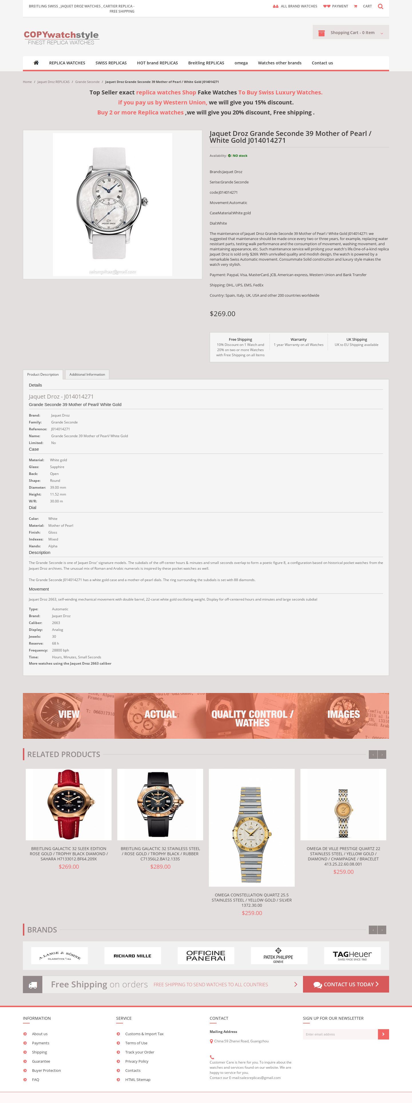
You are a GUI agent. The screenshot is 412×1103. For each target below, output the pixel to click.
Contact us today (346, 985)
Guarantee (41, 1061)
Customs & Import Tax (144, 1033)
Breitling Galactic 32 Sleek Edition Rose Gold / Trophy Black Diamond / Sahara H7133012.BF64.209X (69, 854)
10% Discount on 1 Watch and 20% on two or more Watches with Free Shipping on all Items (240, 347)
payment (340, 6)
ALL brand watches (299, 6)
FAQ (35, 1079)
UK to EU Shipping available (357, 342)
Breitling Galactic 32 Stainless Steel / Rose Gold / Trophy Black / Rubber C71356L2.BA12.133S (160, 854)
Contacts (132, 1070)
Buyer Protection (46, 1070)
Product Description (43, 374)
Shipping (39, 1052)
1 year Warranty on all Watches (299, 342)
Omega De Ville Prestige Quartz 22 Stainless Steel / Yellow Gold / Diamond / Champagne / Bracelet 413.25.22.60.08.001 (343, 856)
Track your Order (139, 1052)
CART (367, 6)
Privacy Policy (136, 1061)
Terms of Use (136, 1042)
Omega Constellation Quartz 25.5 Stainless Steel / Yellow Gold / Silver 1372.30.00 (252, 900)
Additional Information (87, 374)
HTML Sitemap (137, 1079)
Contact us (322, 63)
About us (39, 1033)
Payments (40, 1042)
